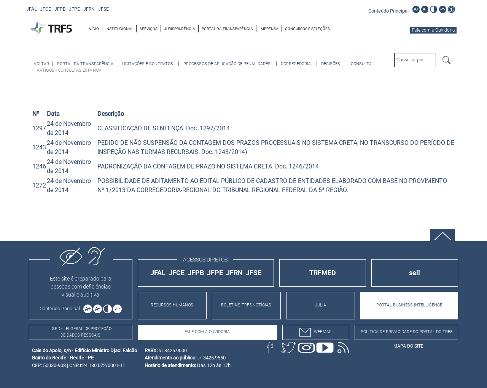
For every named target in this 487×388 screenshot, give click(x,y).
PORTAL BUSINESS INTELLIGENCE (409, 305)
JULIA (320, 305)
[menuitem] (93, 28)
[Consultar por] (415, 60)
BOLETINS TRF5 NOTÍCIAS (246, 305)
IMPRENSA (269, 29)
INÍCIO (93, 29)
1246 (39, 166)
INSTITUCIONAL (119, 29)
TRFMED (322, 273)
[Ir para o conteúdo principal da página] (389, 10)
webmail (316, 332)
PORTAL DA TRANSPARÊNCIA (227, 29)
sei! (414, 273)
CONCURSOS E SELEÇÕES (307, 29)
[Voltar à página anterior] (41, 63)
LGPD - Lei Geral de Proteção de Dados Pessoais (80, 332)
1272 (39, 185)
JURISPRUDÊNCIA (179, 29)
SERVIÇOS (149, 29)
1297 (39, 128)
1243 (39, 147)
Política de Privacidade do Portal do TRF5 (406, 331)
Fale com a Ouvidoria (433, 30)
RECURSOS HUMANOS (172, 305)
